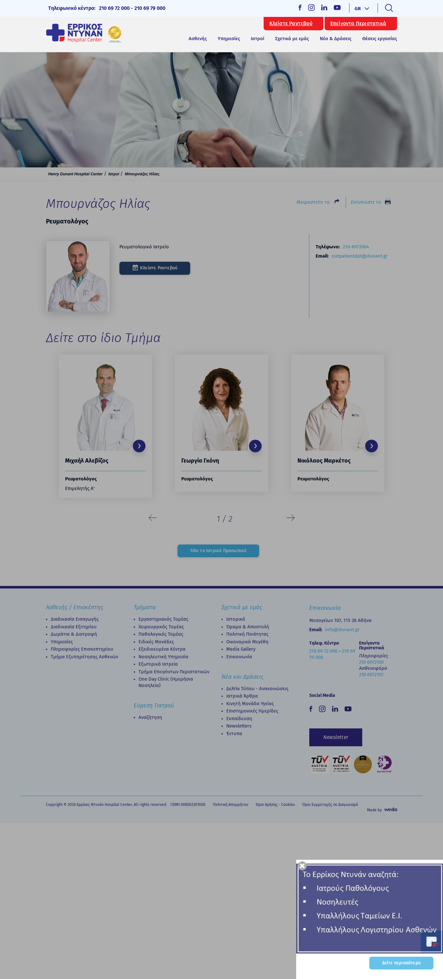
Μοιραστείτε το (313, 202)
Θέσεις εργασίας (379, 38)
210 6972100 (371, 662)
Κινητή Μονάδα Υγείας (250, 703)
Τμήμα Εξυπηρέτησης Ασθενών (84, 657)
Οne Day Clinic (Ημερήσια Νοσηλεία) (166, 682)
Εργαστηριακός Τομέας (163, 619)
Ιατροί (257, 38)
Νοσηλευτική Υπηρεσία (163, 657)
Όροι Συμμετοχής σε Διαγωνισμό (330, 804)
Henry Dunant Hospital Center (75, 174)
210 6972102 (371, 674)
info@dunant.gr (342, 629)
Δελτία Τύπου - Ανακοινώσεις (257, 688)
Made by (374, 810)
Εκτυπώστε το (366, 202)
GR (358, 8)
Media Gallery (240, 649)
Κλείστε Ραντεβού (290, 23)
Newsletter (335, 737)
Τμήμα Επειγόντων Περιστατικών (174, 672)
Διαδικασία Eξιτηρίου (74, 627)
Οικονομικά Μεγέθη (247, 642)
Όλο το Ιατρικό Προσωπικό (218, 550)
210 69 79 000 (149, 8)
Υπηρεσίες (62, 642)
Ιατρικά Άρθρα (242, 696)
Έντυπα (234, 733)
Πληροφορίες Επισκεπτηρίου (82, 649)
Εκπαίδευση (239, 718)
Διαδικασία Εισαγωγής (75, 619)
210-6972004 (356, 247)
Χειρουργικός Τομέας (161, 627)
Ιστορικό (235, 619)
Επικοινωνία (239, 657)
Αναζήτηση (150, 717)
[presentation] (153, 518)
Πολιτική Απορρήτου (230, 804)
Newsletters (239, 726)
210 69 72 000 (114, 8)
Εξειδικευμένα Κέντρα (162, 649)
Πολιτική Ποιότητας (247, 634)
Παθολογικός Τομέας (161, 634)
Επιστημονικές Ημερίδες (252, 711)
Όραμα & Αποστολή (247, 627)
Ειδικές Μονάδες (156, 642)
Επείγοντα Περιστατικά (358, 23)
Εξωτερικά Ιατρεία (158, 664)
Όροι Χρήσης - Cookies (275, 804)
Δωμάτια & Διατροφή (74, 634)
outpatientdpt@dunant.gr (360, 256)
